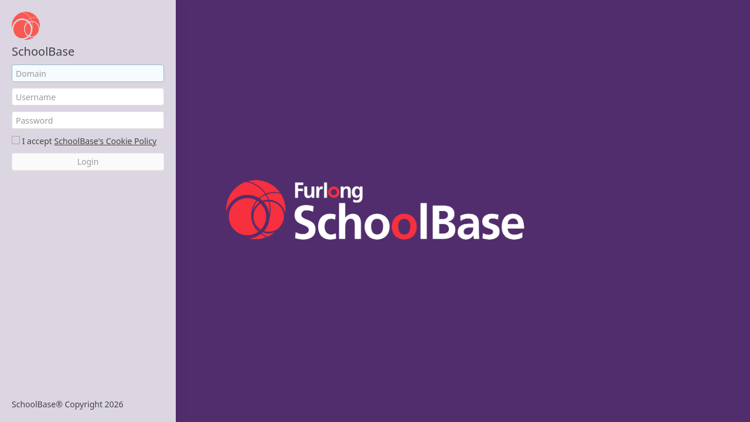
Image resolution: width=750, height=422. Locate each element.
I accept (37, 141)
